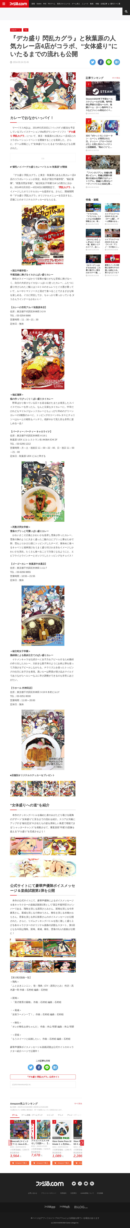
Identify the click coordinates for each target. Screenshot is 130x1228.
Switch (39, 4)
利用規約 (63, 1193)
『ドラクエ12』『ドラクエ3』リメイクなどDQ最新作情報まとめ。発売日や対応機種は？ (93, 218)
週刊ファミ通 (115, 4)
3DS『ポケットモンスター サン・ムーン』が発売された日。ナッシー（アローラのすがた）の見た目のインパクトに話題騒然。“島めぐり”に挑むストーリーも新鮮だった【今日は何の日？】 (99, 142)
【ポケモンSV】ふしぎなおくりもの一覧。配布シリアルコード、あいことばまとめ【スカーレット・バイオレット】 (93, 243)
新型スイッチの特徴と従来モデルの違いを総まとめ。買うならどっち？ (112, 269)
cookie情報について (87, 1193)
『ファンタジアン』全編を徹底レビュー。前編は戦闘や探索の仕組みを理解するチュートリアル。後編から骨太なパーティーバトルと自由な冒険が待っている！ (99, 178)
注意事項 (73, 1193)
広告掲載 (100, 1193)
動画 (91, 4)
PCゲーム (51, 4)
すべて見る (78, 1103)
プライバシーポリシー (48, 1193)
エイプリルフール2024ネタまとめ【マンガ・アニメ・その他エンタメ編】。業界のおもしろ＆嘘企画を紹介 (112, 243)
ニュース (85, 4)
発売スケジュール (63, 4)
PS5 (44, 4)
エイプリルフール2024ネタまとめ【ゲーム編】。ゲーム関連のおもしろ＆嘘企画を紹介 (112, 218)
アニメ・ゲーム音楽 (75, 1115)
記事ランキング (94, 77)
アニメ (60, 1115)
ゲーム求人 (76, 4)
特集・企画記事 (101, 4)
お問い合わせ (32, 1193)
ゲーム (14, 1115)
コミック (50, 1115)
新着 (33, 4)
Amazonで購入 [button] (19, 1163)
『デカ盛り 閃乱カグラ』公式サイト (43, 1077)
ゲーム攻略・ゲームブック (32, 1115)
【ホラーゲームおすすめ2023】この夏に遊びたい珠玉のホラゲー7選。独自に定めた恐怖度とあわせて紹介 (93, 269)
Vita (25, 30)
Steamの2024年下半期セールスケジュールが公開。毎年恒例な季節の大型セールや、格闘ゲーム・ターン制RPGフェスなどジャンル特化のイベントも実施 (99, 105)
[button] (82, 1143)
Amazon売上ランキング (24, 1103)
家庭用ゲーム (15, 30)
